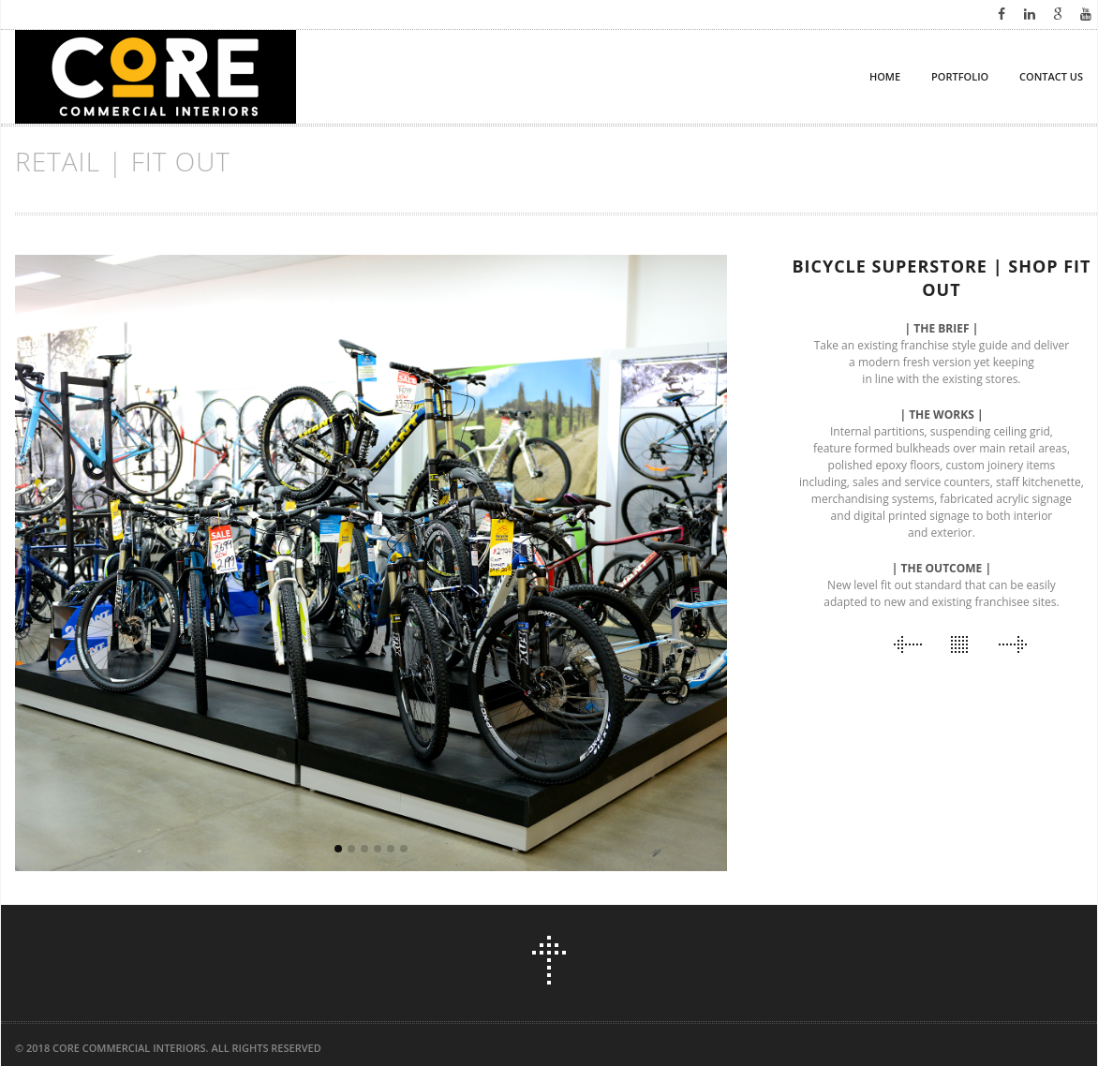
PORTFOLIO (959, 76)
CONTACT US (1051, 76)
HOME (884, 76)
